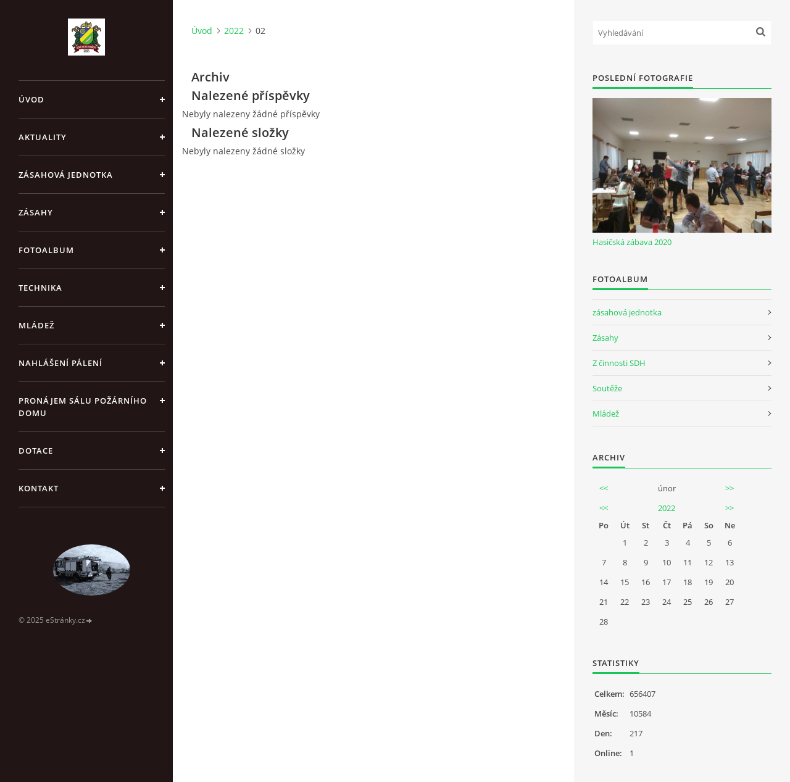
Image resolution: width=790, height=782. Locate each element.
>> (729, 488)
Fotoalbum (46, 250)
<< (603, 488)
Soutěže (607, 388)
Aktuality (43, 137)
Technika (40, 287)
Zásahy (36, 212)
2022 (234, 30)
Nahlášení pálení (60, 362)
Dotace (36, 450)
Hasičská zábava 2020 (632, 241)
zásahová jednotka (627, 312)
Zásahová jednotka (66, 174)
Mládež (36, 325)
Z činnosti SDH (619, 362)
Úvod (31, 99)
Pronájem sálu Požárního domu (83, 406)
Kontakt (39, 488)
